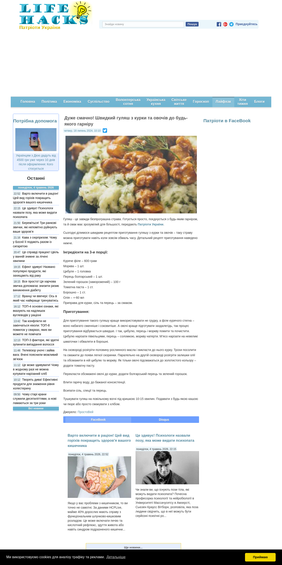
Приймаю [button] (260, 557)
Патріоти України (150, 224)
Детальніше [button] (115, 557)
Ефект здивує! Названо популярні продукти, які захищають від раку (34, 271)
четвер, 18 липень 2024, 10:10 (82, 130)
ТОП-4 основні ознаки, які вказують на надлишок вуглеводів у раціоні (35, 311)
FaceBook (98, 419)
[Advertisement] (141, 63)
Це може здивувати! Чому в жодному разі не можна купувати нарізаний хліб (36, 369)
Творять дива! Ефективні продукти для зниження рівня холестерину (35, 384)
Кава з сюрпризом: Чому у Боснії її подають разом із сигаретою (35, 242)
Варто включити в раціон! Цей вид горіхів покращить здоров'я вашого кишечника (35, 198)
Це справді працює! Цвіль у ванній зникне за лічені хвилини (36, 256)
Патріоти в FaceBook (227, 120)
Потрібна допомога (35, 120)
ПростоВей (85, 412)
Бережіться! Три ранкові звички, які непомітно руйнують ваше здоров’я (35, 227)
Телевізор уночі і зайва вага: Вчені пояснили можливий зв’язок (35, 355)
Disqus (164, 419)
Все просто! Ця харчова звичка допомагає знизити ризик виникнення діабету (36, 286)
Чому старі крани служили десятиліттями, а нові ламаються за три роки (34, 398)
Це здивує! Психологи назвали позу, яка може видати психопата (35, 212)
